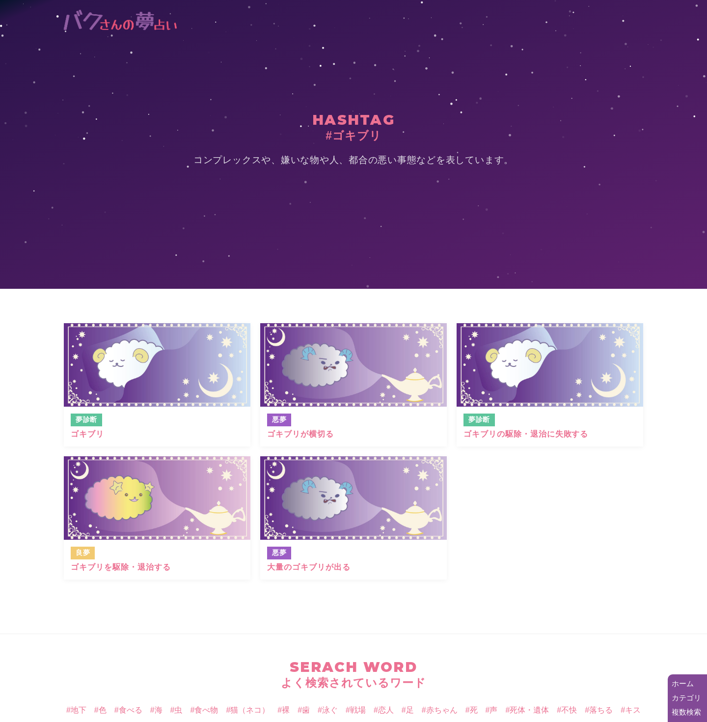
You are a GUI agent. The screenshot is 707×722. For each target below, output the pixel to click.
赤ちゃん (442, 710)
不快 (569, 710)
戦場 (358, 710)
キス (633, 710)
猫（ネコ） (250, 710)
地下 (78, 710)
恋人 (386, 710)
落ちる (601, 710)
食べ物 (206, 710)
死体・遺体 (529, 710)
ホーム (683, 683)
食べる (130, 710)
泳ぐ (330, 710)
